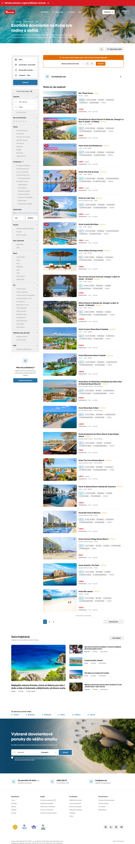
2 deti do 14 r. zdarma (85, 445)
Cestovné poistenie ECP (48, 800)
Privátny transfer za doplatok (25, 295)
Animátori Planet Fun (23, 175)
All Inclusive (20, 134)
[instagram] (116, 827)
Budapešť (46, 715)
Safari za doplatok (22, 292)
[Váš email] (25, 752)
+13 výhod (110, 181)
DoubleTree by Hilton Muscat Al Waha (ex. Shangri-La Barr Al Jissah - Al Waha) (101, 120)
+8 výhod (107, 288)
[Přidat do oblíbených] (74, 93)
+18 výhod (111, 393)
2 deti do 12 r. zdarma (85, 207)
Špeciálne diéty (21, 314)
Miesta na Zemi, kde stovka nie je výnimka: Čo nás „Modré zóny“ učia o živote (103, 686)
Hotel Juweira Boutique (88, 224)
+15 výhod (111, 314)
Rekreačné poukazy (75, 810)
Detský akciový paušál (25, 204)
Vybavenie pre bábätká (25, 197)
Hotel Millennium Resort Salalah (92, 355)
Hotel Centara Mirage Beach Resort (93, 539)
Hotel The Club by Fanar (89, 172)
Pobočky (14, 803)
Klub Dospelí (20, 327)
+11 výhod (109, 365)
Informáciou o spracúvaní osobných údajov (24, 760)
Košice (61, 715)
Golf (17, 263)
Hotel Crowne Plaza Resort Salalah (93, 329)
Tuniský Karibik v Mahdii (93, 660)
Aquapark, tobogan (24, 191)
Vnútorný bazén (21, 340)
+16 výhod (111, 207)
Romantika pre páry (22, 169)
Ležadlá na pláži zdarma (100, 207)
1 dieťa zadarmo (22, 185)
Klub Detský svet (21, 321)
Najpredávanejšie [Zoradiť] (114, 49)
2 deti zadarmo (22, 188)
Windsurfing (20, 279)
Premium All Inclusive (23, 137)
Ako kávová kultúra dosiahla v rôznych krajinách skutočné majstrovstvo (102, 648)
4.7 (81, 231)
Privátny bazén (21, 289)
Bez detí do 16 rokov (95, 233)
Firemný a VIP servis (46, 810)
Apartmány (19, 244)
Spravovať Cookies (118, 841)
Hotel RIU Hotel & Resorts (89, 513)
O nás (13, 800)
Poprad (91, 715)
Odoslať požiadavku (25, 380)
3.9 (81, 572)
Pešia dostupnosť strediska (25, 228)
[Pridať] (92, 64)
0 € (16, 218)
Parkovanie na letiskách (47, 807)
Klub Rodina (20, 324)
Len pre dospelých (22, 172)
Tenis (18, 273)
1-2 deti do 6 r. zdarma (86, 338)
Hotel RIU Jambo (86, 591)
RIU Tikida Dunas (86, 93)
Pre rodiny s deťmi (22, 181)
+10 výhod (108, 260)
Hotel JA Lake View (87, 198)
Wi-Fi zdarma (20, 302)
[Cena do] (25, 213)
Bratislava (30, 715)
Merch (71, 816)
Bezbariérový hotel (22, 305)
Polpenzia (19, 146)
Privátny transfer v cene (24, 298)
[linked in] (111, 827)
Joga (18, 270)
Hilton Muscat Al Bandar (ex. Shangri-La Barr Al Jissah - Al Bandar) (98, 304)
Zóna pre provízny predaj (106, 800)
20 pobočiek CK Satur (28, 780)
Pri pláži (18, 232)
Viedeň (14, 715)
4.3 (81, 545)
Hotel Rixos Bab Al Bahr (89, 408)
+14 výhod (110, 131)
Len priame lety (21, 112)
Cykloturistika (20, 257)
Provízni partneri (103, 803)
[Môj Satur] (108, 12)
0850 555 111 (62, 780)
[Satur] (9, 12)
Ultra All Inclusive (21, 130)
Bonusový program (75, 807)
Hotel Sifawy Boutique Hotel (91, 250)
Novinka (82, 100)
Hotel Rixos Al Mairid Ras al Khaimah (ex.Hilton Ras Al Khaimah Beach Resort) (100, 382)
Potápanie (19, 267)
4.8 (81, 178)
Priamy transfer (21, 311)
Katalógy (72, 813)
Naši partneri (102, 810)
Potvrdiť (100, 64)
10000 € (30, 218)
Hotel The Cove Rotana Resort (91, 460)
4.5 (81, 152)
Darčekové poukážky (46, 803)
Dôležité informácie (75, 800)
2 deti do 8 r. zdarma (99, 155)
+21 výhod (105, 496)
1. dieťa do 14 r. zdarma (99, 181)
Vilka (17, 248)
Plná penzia (20, 143)
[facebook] (106, 827)
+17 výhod (111, 469)
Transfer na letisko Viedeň (48, 813)
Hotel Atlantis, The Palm (89, 565)
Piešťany (76, 715)
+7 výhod (103, 102)
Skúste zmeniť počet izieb (70, 64)
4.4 (81, 204)
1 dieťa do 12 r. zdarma (100, 131)
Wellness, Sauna (21, 337)
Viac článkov (116, 638)
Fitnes (18, 260)
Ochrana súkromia (75, 803)
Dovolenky (45, 12)
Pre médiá (101, 807)
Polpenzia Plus (21, 156)
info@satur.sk (101, 780)
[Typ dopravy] (25, 101)
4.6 (81, 128)
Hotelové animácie (24, 194)
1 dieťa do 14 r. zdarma (86, 260)
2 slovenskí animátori (86, 131)
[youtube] (121, 827)
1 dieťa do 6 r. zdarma (85, 469)
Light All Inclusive (22, 140)
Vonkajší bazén (21, 317)
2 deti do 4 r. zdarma (85, 574)
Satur (81, 12)
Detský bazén (22, 201)
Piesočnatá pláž (21, 308)
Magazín (14, 810)
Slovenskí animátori (24, 178)
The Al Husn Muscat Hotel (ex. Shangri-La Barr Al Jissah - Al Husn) (99, 278)
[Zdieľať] (101, 49)
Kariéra (13, 807)
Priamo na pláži (94, 102)
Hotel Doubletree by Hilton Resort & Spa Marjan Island (99, 435)
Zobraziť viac (113, 622)
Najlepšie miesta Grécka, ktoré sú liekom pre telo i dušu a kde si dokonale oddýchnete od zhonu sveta (38, 686)
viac (74, 37)
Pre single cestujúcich (23, 165)
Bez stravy (19, 153)
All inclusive (83, 102)
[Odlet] (25, 107)
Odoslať (65, 752)
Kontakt (13, 813)
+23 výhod (110, 155)
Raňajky (18, 150)
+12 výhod (108, 417)
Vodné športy (20, 276)
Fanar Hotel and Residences (90, 145)
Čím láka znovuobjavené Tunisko (96, 673)
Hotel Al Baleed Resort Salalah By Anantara (97, 486)
